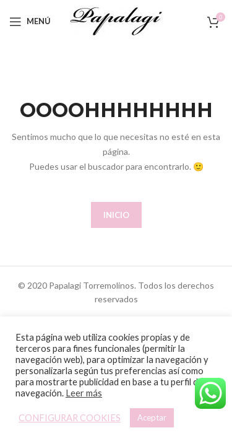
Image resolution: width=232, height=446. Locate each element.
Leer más (84, 393)
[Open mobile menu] (30, 21)
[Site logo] (116, 20)
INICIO (116, 215)
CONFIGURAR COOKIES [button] (70, 418)
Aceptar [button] (151, 417)
